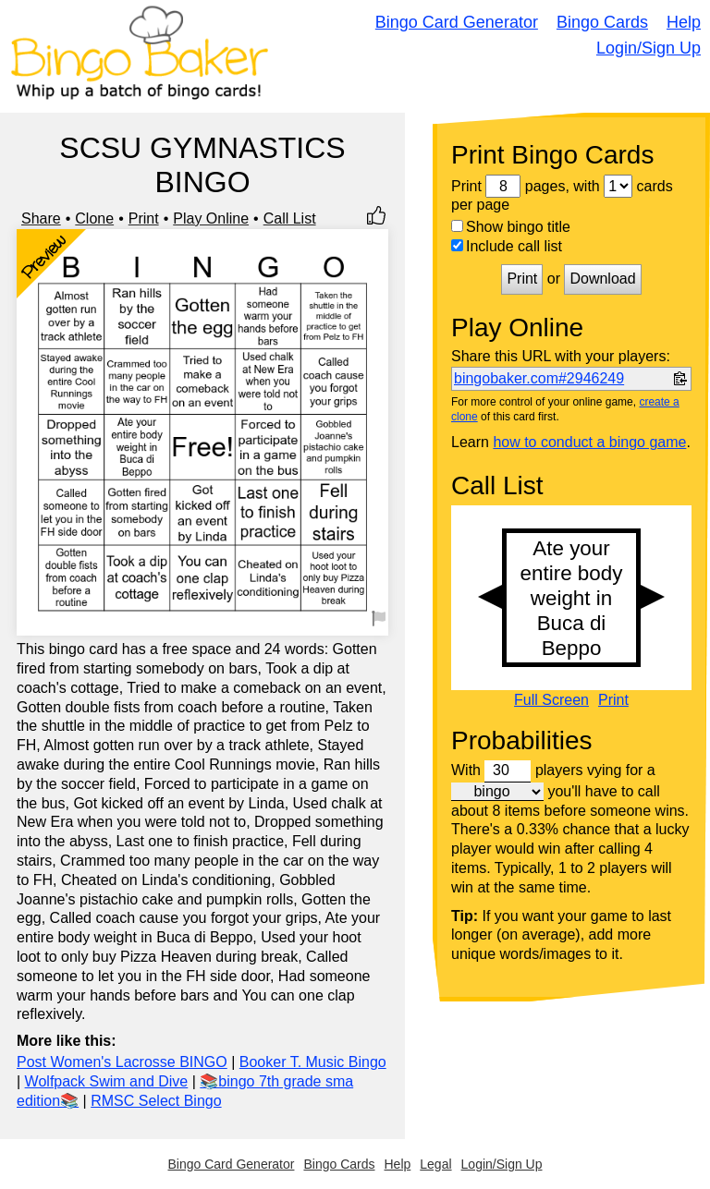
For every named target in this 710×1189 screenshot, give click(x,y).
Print (144, 218)
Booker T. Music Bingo (312, 1062)
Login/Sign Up (648, 48)
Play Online (211, 218)
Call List (289, 218)
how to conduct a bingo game (589, 442)
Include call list (506, 246)
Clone (94, 218)
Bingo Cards (602, 22)
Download (602, 278)
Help (684, 22)
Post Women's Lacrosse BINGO (122, 1062)
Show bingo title (510, 227)
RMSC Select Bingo (156, 1101)
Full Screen (551, 700)
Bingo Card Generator (456, 22)
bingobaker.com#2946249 (539, 378)
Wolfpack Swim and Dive (107, 1081)
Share (41, 218)
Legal (435, 1164)
